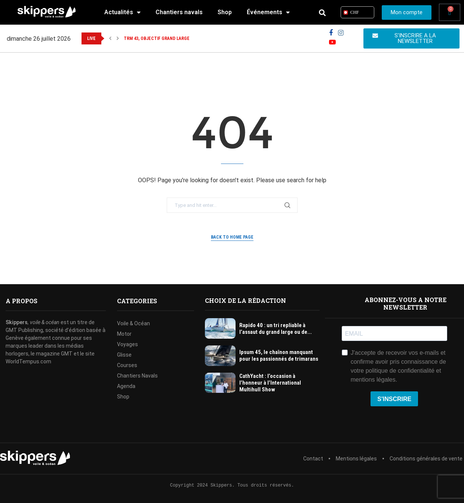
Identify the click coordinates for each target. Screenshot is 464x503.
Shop (225, 12)
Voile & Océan (133, 323)
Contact (313, 459)
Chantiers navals (179, 12)
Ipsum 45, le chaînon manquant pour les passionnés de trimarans (278, 355)
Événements (268, 12)
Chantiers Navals (137, 375)
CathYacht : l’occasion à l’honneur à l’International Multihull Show (270, 383)
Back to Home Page (232, 237)
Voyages (127, 344)
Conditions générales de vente (426, 459)
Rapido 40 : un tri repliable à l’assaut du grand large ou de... (275, 328)
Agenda (126, 386)
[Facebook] (330, 33)
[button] (110, 38)
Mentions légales (356, 459)
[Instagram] (340, 33)
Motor (124, 333)
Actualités (122, 12)
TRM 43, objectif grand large (157, 38)
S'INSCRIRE (394, 399)
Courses (127, 365)
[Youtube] (332, 42)
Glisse (124, 354)
